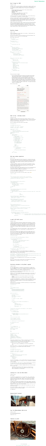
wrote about (13, 224)
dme (22, 445)
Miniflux (15, 33)
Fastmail (15, 268)
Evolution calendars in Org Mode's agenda (20, 264)
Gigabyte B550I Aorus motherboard (17, 10)
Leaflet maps (12, 260)
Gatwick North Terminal (16, 393)
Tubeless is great (14, 418)
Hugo (20, 445)
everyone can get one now (21, 225)
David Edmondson (39, 1)
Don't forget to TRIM (15, 3)
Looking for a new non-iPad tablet (18, 372)
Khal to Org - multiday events (17, 115)
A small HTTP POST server (16, 219)
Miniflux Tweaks (14, 30)
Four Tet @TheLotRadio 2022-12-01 (18, 410)
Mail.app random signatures (17, 156)
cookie (17, 170)
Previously (12, 118)
